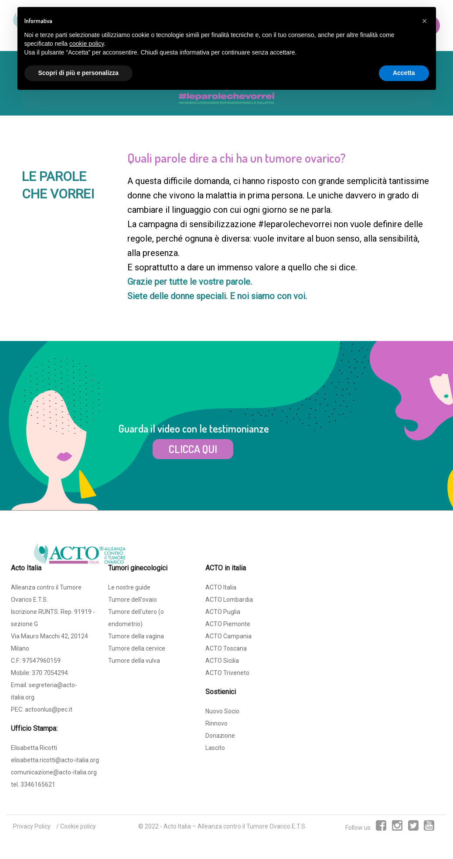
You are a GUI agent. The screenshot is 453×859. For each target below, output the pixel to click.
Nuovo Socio (222, 711)
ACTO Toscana (226, 648)
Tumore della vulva (134, 660)
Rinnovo (216, 723)
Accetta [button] (404, 72)
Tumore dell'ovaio (132, 599)
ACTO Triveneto (227, 672)
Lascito (215, 747)
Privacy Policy (32, 826)
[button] (425, 21)
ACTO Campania (228, 636)
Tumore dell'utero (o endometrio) (136, 617)
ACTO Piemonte (227, 623)
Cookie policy (78, 826)
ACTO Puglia (222, 611)
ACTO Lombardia (229, 599)
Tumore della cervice (136, 648)
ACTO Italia (220, 587)
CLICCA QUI (193, 449)
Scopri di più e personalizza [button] (78, 72)
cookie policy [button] (86, 43)
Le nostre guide (129, 587)
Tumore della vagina (136, 636)
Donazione (220, 735)
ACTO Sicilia (222, 660)
